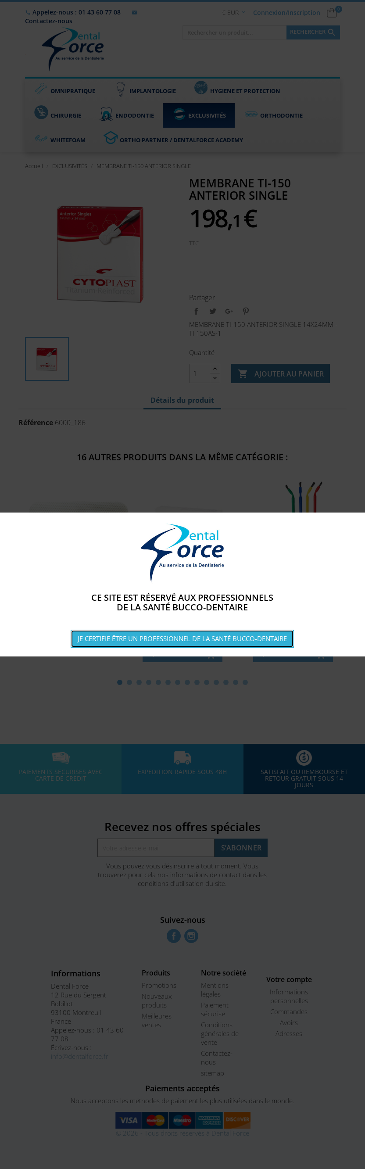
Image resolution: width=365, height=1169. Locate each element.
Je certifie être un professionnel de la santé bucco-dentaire (182, 638)
